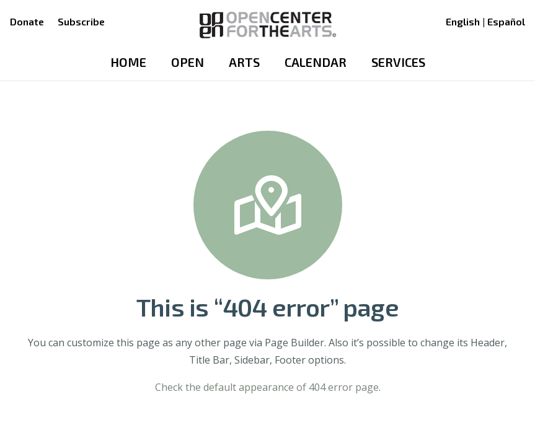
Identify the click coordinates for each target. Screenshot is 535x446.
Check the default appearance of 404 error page (267, 387)
